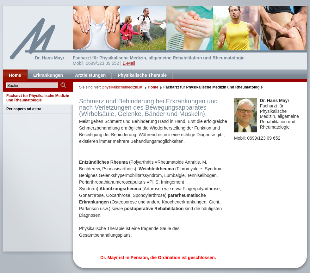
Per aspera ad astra (23, 109)
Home (153, 87)
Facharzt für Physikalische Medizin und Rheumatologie (213, 87)
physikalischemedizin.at (122, 87)
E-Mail (129, 63)
